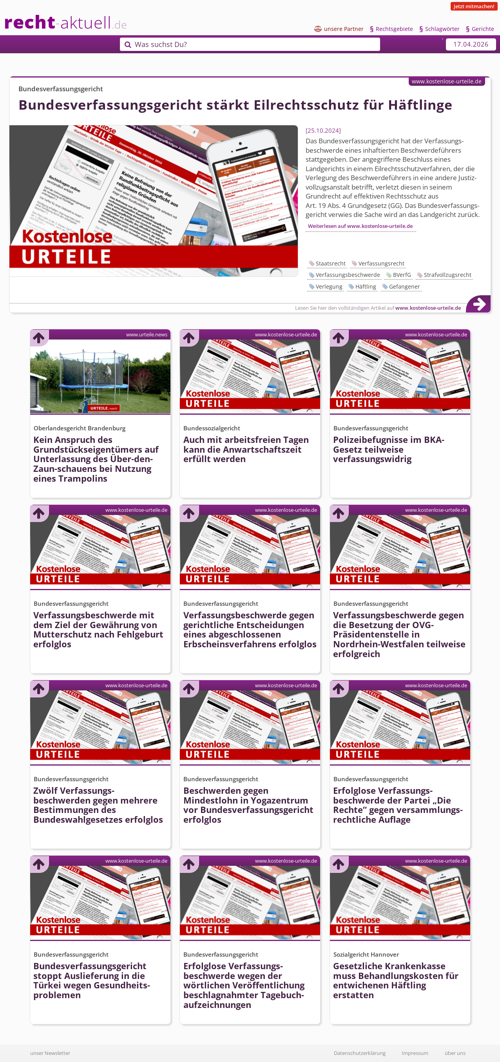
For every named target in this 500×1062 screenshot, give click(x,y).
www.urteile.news (146, 334)
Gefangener (404, 286)
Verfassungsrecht (381, 263)
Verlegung (329, 286)
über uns (455, 1053)
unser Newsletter (50, 1053)
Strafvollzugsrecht (447, 274)
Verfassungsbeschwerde (348, 274)
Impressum (415, 1053)
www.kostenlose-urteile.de (447, 81)
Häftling (365, 286)
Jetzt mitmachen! (474, 6)
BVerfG (402, 274)
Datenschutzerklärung (360, 1053)
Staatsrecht (331, 263)
